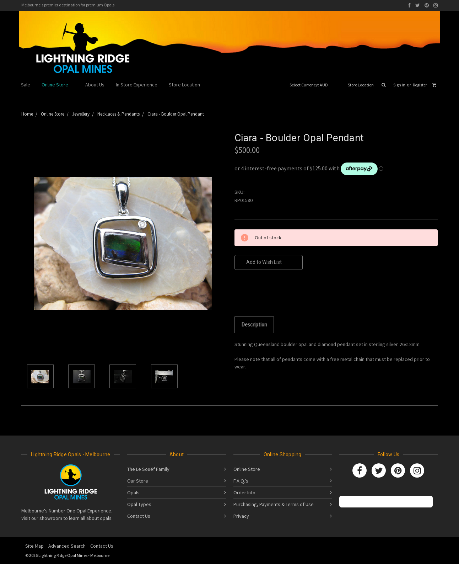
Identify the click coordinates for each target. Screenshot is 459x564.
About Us (94, 84)
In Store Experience (136, 84)
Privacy (241, 516)
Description (254, 324)
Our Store (137, 481)
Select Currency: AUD (311, 84)
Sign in (399, 84)
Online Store (58, 84)
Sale (25, 84)
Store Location (361, 84)
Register (420, 84)
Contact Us (138, 516)
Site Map (34, 546)
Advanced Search (67, 546)
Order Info (244, 492)
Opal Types (139, 504)
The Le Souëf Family (148, 469)
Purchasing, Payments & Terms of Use (273, 504)
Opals (133, 492)
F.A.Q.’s (240, 481)
